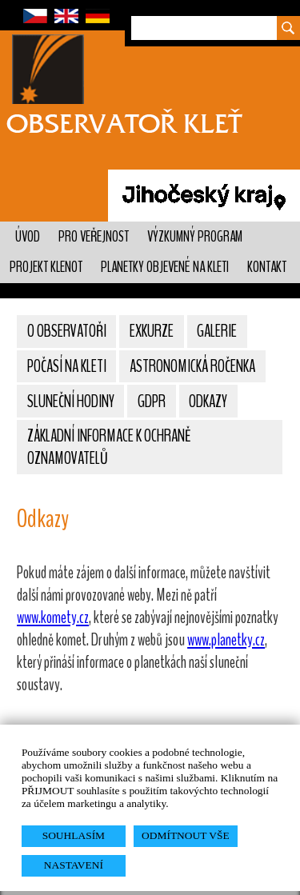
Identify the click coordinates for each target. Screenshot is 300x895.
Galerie (217, 331)
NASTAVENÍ (73, 865)
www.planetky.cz (226, 640)
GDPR (152, 401)
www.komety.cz (53, 617)
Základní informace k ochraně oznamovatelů (108, 447)
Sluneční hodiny (70, 401)
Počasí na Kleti (66, 366)
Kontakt (266, 267)
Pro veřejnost (93, 236)
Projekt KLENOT (46, 267)
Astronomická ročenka (192, 366)
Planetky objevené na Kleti (165, 267)
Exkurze (152, 331)
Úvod (27, 236)
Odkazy (208, 401)
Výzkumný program (194, 236)
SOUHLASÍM (73, 835)
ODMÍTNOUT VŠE (186, 835)
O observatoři (66, 331)
